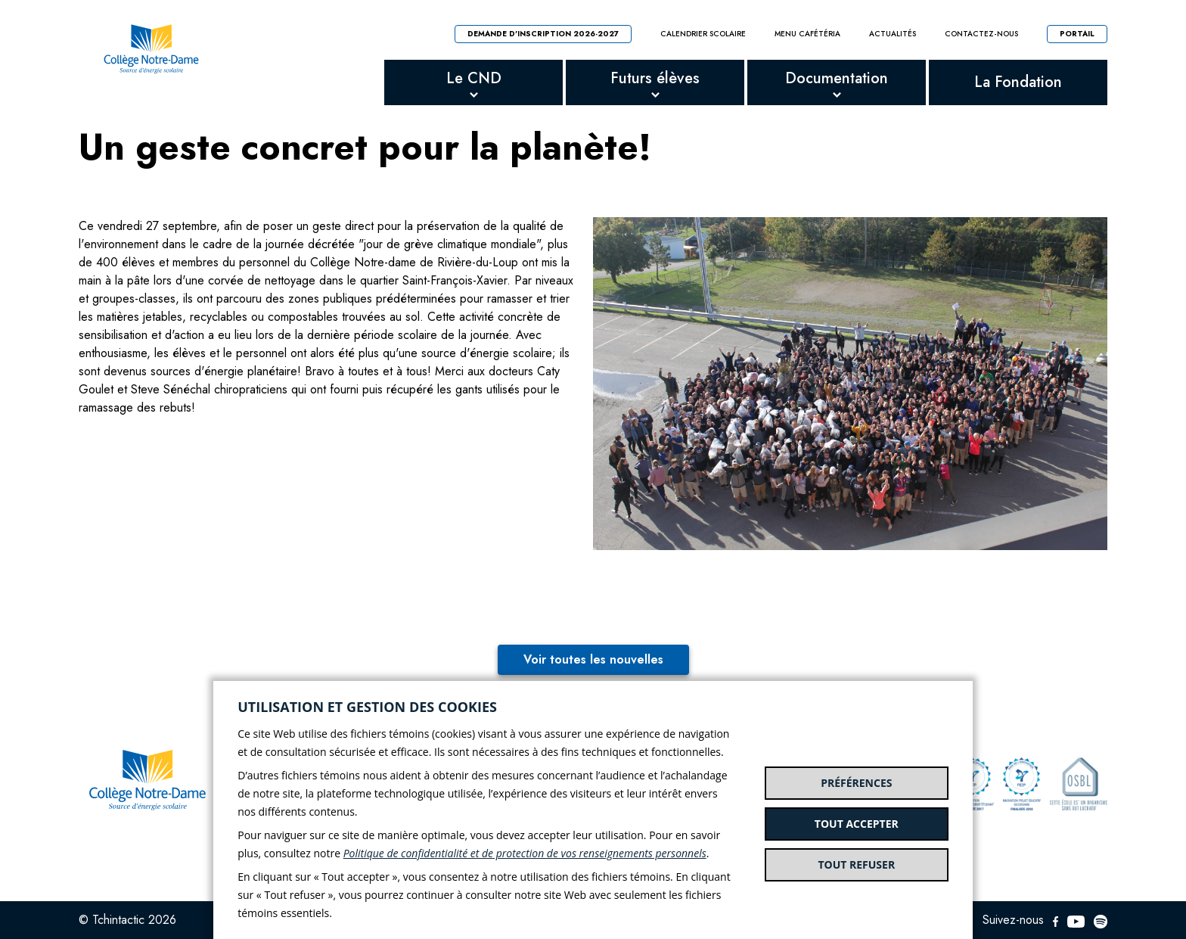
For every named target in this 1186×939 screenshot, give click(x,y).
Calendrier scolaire (703, 34)
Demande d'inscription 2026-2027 (543, 33)
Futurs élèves (655, 78)
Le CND (473, 78)
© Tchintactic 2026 (127, 919)
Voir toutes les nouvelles (593, 659)
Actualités (892, 34)
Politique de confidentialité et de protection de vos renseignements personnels (524, 853)
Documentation (836, 78)
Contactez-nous (981, 34)
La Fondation (1018, 82)
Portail (1077, 33)
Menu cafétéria (807, 34)
